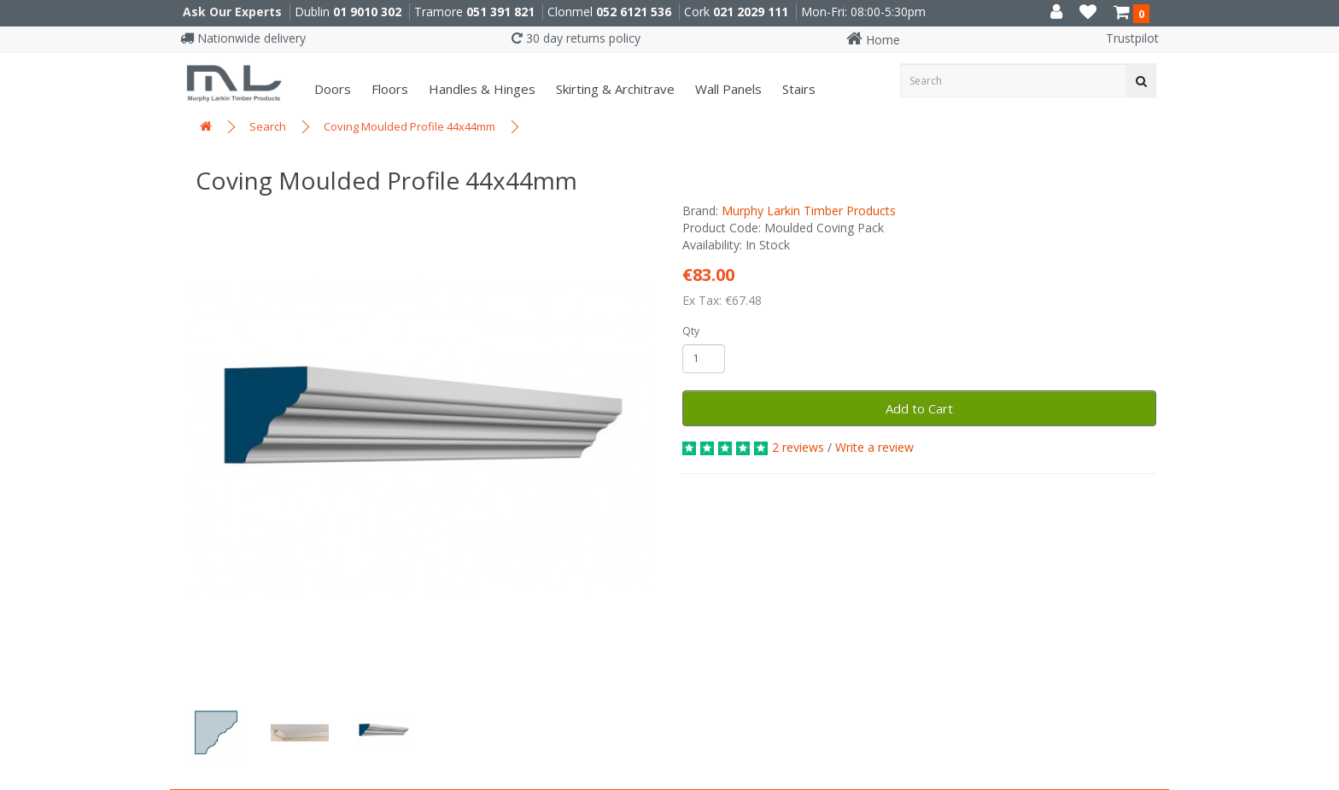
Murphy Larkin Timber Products (809, 210)
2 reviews (798, 447)
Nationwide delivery (243, 38)
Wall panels (727, 88)
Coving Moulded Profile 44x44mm (409, 126)
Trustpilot (1132, 38)
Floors (388, 88)
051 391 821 (500, 11)
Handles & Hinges (480, 88)
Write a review (874, 447)
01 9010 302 (367, 11)
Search (267, 126)
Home (873, 40)
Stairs (797, 88)
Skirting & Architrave (614, 88)
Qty (690, 331)
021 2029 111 (750, 11)
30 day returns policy (576, 38)
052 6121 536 (633, 11)
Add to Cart (919, 408)
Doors (331, 88)
